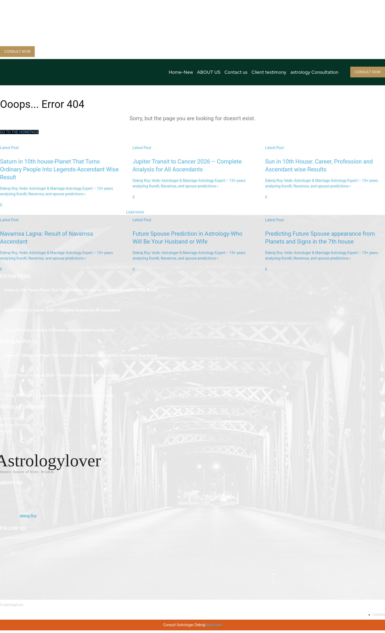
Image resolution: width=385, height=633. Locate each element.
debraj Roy (28, 518)
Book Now (213, 627)
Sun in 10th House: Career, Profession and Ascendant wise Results (59, 330)
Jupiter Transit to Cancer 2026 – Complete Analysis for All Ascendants (62, 310)
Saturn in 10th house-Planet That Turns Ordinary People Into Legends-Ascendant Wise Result (80, 290)
